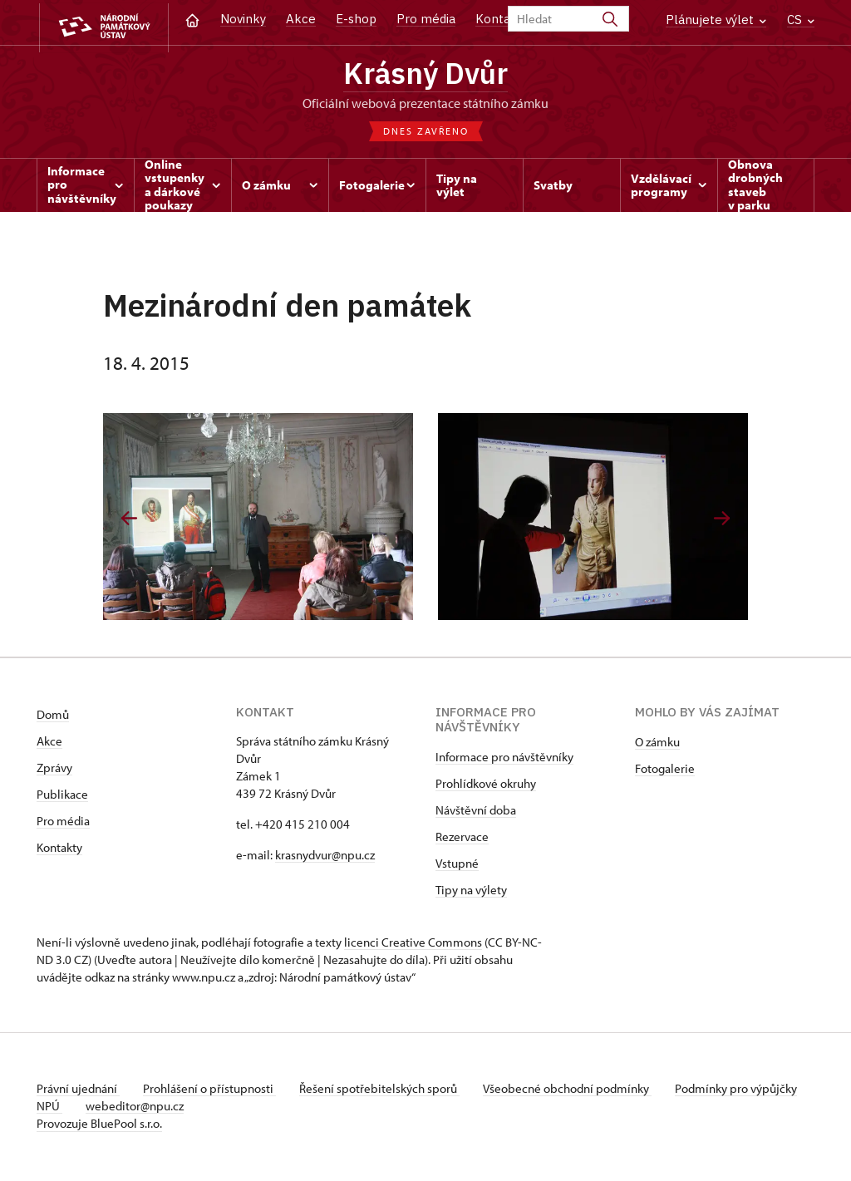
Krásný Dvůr (425, 75)
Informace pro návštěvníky (504, 759)
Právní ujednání (78, 1091)
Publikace (62, 797)
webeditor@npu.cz (187, 1108)
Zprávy (54, 770)
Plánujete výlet (716, 19)
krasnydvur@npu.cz (325, 857)
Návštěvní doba (475, 812)
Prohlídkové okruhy (485, 786)
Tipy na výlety (471, 892)
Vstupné (457, 865)
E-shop (356, 19)
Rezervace (462, 839)
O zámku (657, 744)
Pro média (425, 19)
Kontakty (59, 850)
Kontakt (499, 19)
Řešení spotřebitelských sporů (386, 1091)
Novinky (243, 19)
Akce (301, 19)
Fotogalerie (665, 771)
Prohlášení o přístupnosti (212, 1091)
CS (800, 19)
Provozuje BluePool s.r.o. (99, 1126)
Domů (53, 717)
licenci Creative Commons (413, 944)
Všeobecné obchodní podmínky (577, 1091)
